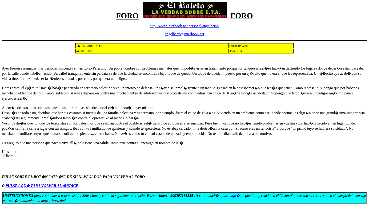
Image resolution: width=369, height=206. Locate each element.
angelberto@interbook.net (184, 34)
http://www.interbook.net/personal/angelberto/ (184, 26)
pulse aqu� (230, 196)
